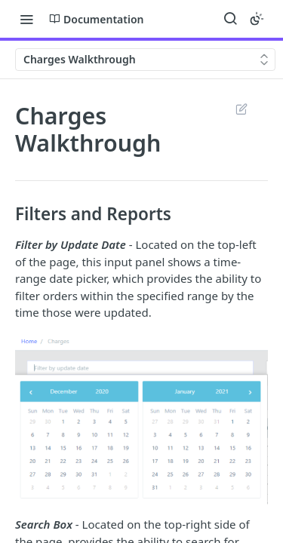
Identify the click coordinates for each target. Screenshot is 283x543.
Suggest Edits (241, 109)
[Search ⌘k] (230, 19)
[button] (141, 419)
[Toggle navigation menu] (26, 19)
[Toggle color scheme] (256, 19)
